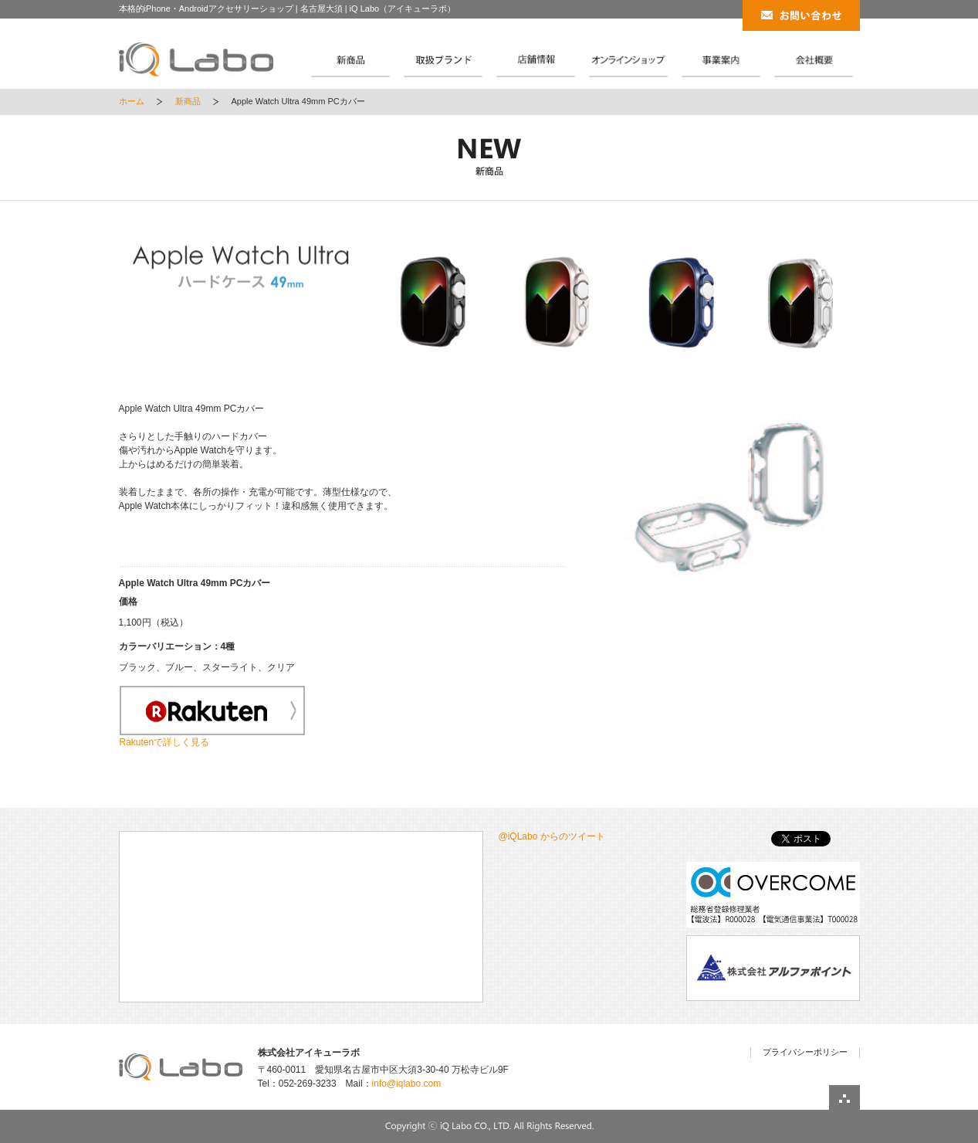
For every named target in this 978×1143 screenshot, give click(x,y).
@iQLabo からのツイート (552, 836)
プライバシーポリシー (805, 1052)
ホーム (131, 101)
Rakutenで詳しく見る (165, 742)
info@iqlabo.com (407, 1083)
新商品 (188, 101)
